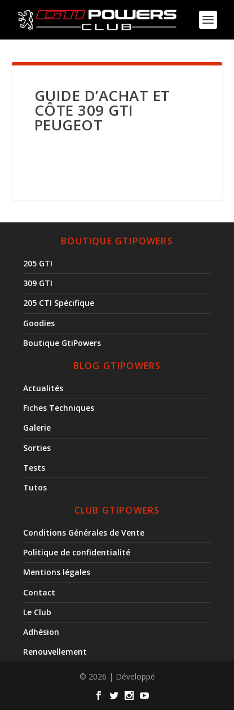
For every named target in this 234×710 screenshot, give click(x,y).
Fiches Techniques (58, 407)
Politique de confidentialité (76, 552)
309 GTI (37, 283)
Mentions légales (56, 572)
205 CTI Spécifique (58, 302)
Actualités (43, 388)
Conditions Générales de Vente (83, 532)
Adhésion (41, 631)
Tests (34, 467)
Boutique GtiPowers (62, 343)
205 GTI (37, 263)
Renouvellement (55, 651)
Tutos (35, 487)
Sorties (37, 447)
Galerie (37, 427)
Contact (39, 592)
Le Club (37, 612)
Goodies (39, 323)
